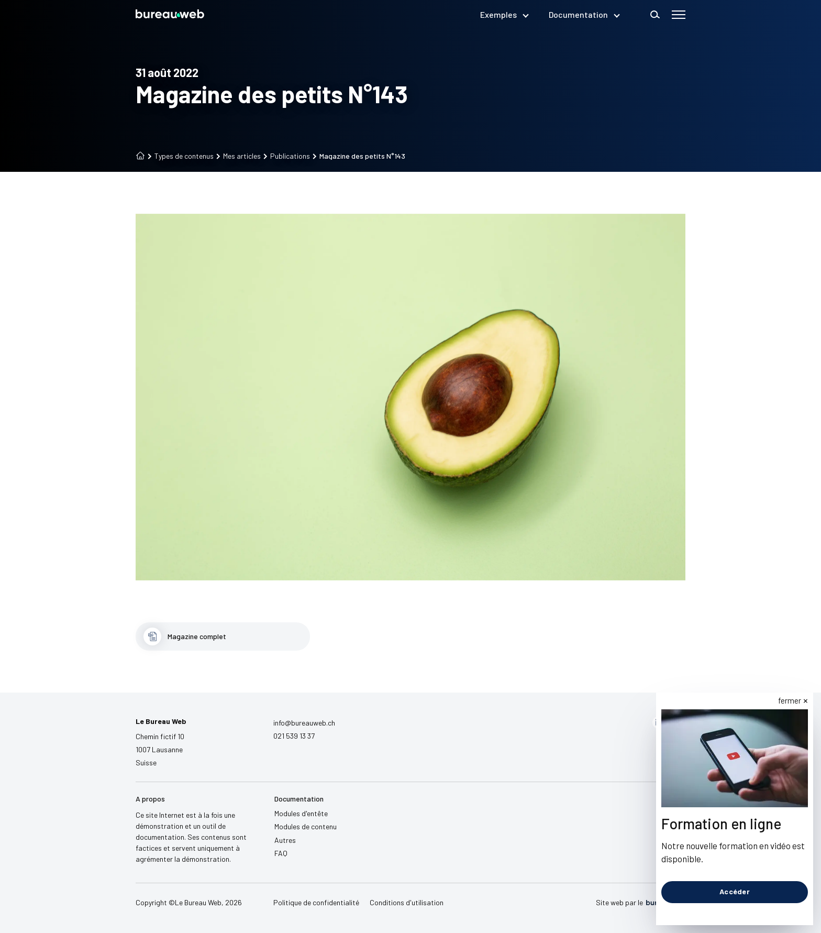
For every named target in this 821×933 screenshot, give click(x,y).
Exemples (504, 14)
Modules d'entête (301, 813)
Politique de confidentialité (316, 902)
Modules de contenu (305, 826)
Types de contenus (181, 156)
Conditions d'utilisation (406, 902)
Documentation (584, 14)
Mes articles (238, 156)
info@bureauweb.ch (304, 722)
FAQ (280, 853)
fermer (790, 700)
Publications (286, 156)
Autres (285, 840)
